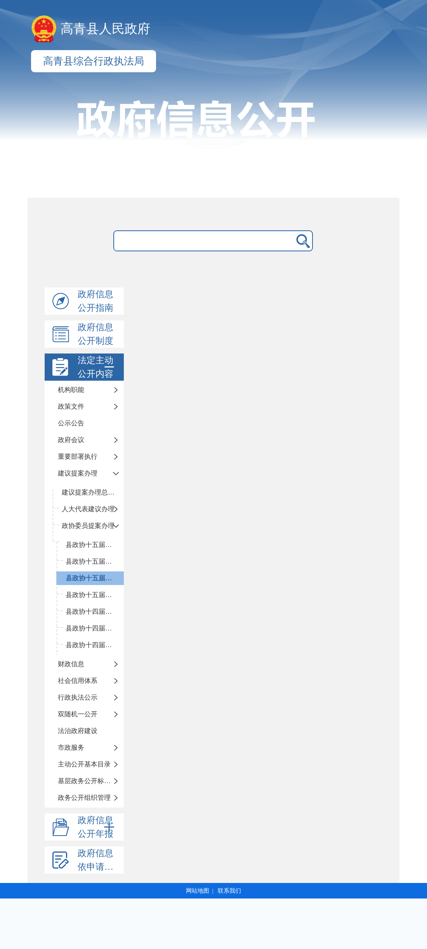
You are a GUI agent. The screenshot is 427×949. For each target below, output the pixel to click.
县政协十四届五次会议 (95, 611)
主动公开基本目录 (84, 764)
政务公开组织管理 (84, 797)
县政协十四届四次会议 (95, 628)
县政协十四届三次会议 (95, 645)
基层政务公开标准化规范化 (91, 781)
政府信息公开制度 (95, 334)
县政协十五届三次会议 (95, 561)
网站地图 (197, 891)
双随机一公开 (77, 714)
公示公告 (71, 423)
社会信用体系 (77, 680)
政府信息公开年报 (97, 827)
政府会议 (71, 440)
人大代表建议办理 (88, 509)
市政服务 (71, 747)
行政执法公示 (77, 697)
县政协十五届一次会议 (95, 595)
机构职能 (71, 390)
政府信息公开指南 (95, 301)
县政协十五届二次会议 (95, 578)
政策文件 (71, 406)
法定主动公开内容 (97, 367)
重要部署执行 (77, 456)
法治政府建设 (77, 731)
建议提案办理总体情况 (93, 492)
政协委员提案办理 (88, 525)
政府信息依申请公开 (100, 860)
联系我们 (229, 891)
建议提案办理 (77, 473)
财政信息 (71, 664)
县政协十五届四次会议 (95, 545)
